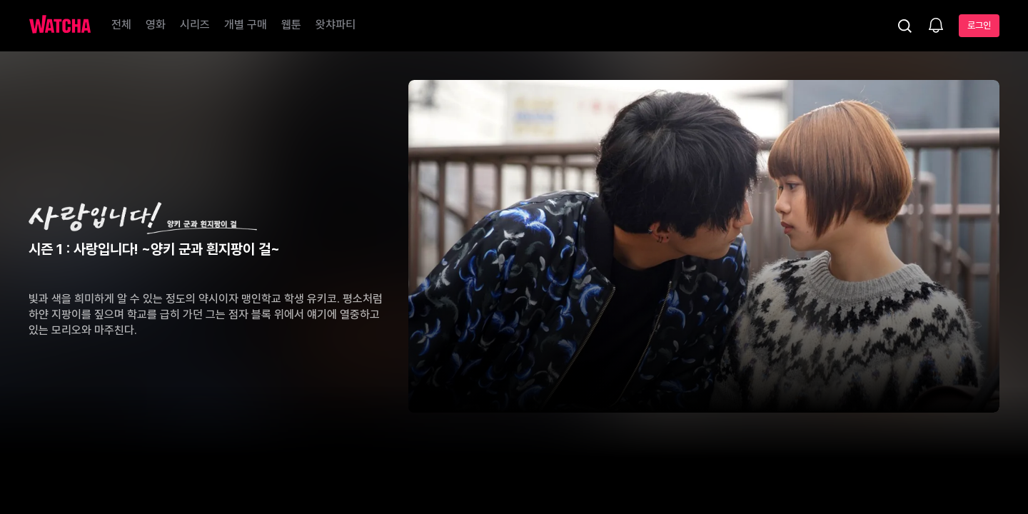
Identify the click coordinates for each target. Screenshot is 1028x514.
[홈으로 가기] (60, 25)
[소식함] (935, 26)
